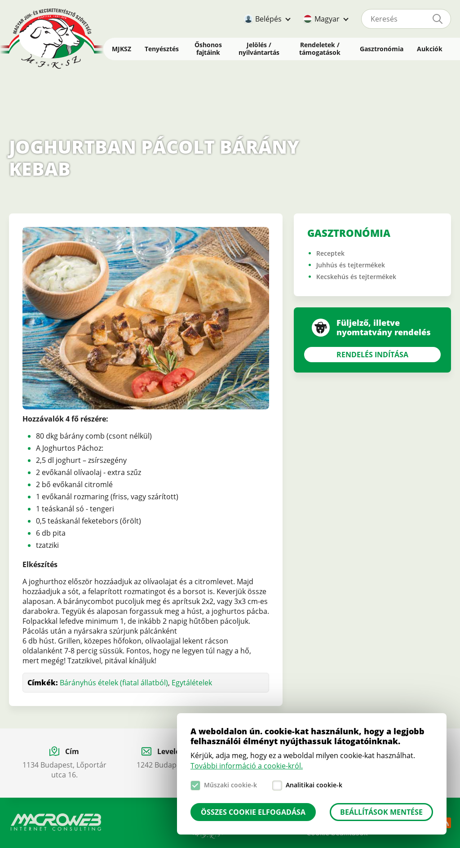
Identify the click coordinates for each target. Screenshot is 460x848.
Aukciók (429, 48)
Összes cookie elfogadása (253, 812)
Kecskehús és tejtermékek (356, 276)
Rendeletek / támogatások (320, 48)
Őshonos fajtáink (208, 48)
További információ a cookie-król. (246, 766)
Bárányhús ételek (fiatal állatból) (114, 683)
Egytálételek (192, 683)
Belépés (268, 19)
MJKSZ (121, 48)
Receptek (330, 253)
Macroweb (56, 822)
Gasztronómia (381, 48)
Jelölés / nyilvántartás (259, 48)
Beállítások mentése (381, 812)
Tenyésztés (162, 48)
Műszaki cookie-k (230, 785)
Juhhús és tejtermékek (350, 265)
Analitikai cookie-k (314, 785)
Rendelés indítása (372, 355)
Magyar (327, 19)
